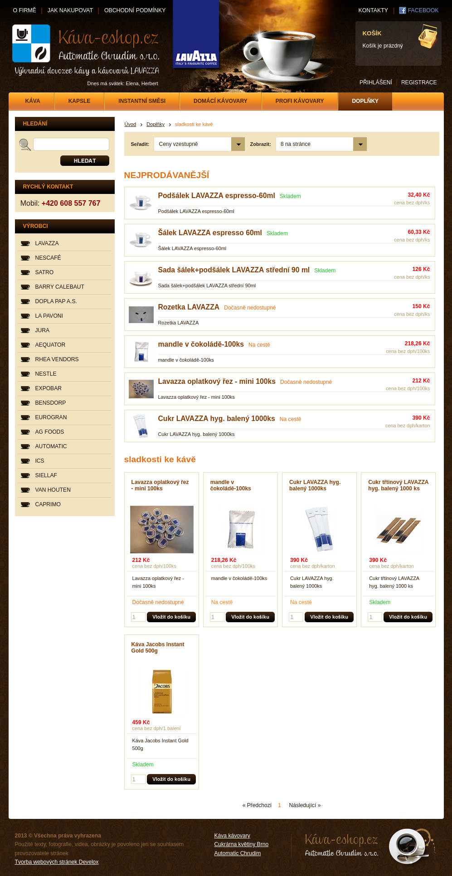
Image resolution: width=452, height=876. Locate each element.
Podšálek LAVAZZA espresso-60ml (216, 195)
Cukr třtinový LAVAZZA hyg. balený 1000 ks (398, 485)
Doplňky (155, 124)
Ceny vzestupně (178, 144)
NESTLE (46, 374)
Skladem (290, 196)
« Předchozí (257, 805)
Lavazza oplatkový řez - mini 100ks (217, 381)
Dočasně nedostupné (250, 308)
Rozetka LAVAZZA (189, 307)
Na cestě (259, 345)
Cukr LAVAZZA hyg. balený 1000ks (216, 418)
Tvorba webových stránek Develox (57, 862)
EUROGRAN (51, 417)
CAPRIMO (48, 504)
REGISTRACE (419, 82)
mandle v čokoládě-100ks (201, 344)
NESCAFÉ (48, 258)
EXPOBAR (48, 388)
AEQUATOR (50, 345)
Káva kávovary (232, 835)
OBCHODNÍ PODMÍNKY (134, 10)
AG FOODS (49, 432)
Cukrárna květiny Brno (241, 844)
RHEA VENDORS (57, 359)
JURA (42, 330)
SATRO (44, 272)
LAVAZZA (47, 243)
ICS (39, 461)
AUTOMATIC (51, 446)
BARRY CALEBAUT (59, 287)
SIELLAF (46, 475)
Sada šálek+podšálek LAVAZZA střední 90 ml (234, 270)
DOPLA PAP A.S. (56, 301)
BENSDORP (50, 403)
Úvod (130, 124)
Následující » (305, 805)
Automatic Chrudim (237, 853)
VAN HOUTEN (53, 490)
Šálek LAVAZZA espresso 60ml (210, 233)
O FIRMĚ (24, 10)
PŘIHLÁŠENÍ (376, 82)
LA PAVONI (49, 316)
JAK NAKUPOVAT (70, 10)
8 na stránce (296, 144)
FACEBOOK (423, 10)
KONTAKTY (373, 10)
